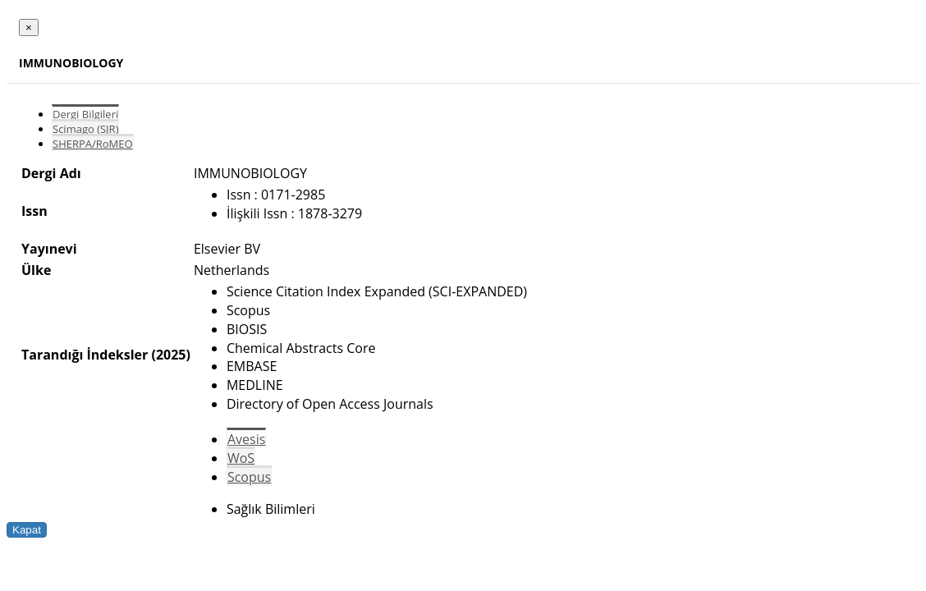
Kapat (26, 530)
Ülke (36, 270)
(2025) (170, 355)
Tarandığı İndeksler (84, 355)
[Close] (29, 27)
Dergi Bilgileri (85, 114)
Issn (34, 211)
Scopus (249, 477)
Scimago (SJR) (85, 128)
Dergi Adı (51, 173)
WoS (240, 458)
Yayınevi (49, 249)
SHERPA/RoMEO (93, 143)
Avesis (246, 439)
